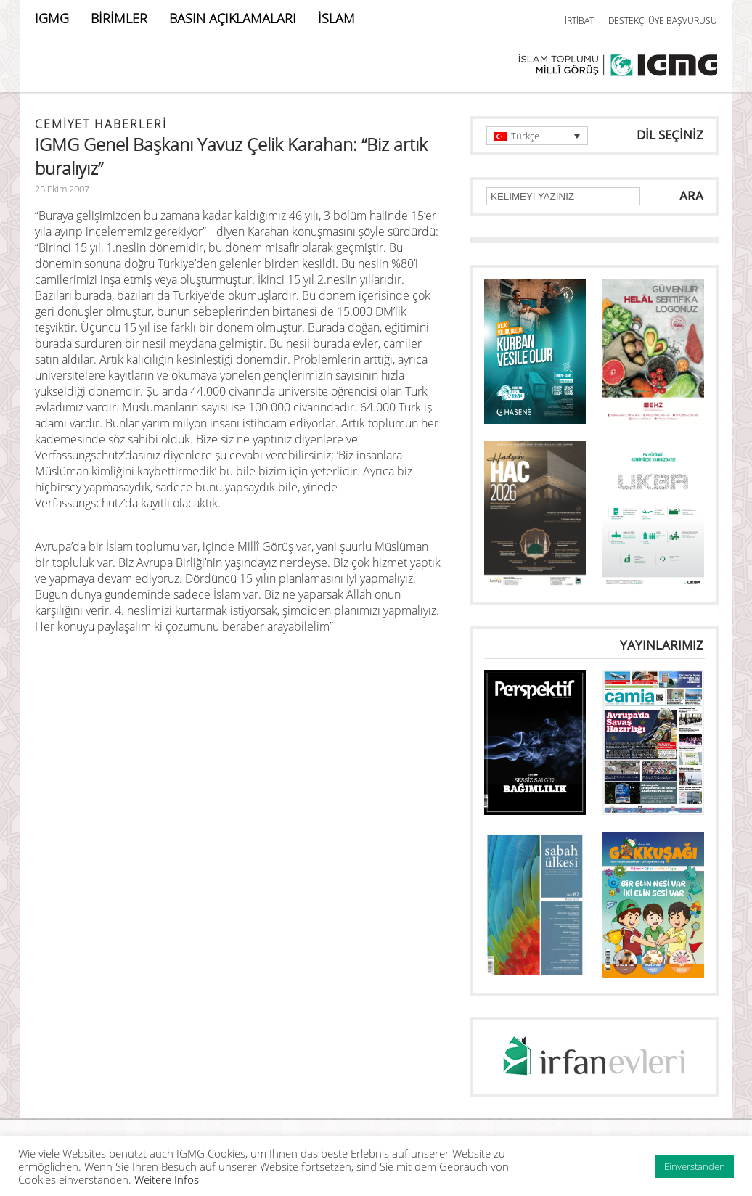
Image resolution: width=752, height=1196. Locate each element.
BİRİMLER (119, 18)
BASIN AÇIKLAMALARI (232, 18)
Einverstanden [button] (694, 1166)
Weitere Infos (166, 1179)
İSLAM (336, 18)
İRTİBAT (579, 21)
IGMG (52, 18)
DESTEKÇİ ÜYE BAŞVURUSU (662, 21)
